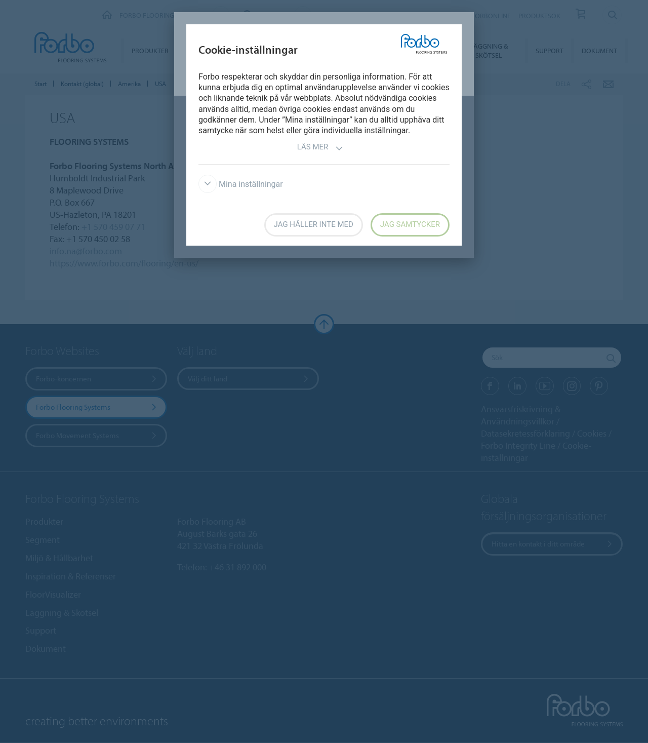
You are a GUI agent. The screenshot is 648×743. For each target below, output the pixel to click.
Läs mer (320, 148)
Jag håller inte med (313, 224)
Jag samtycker (410, 224)
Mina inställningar (240, 184)
